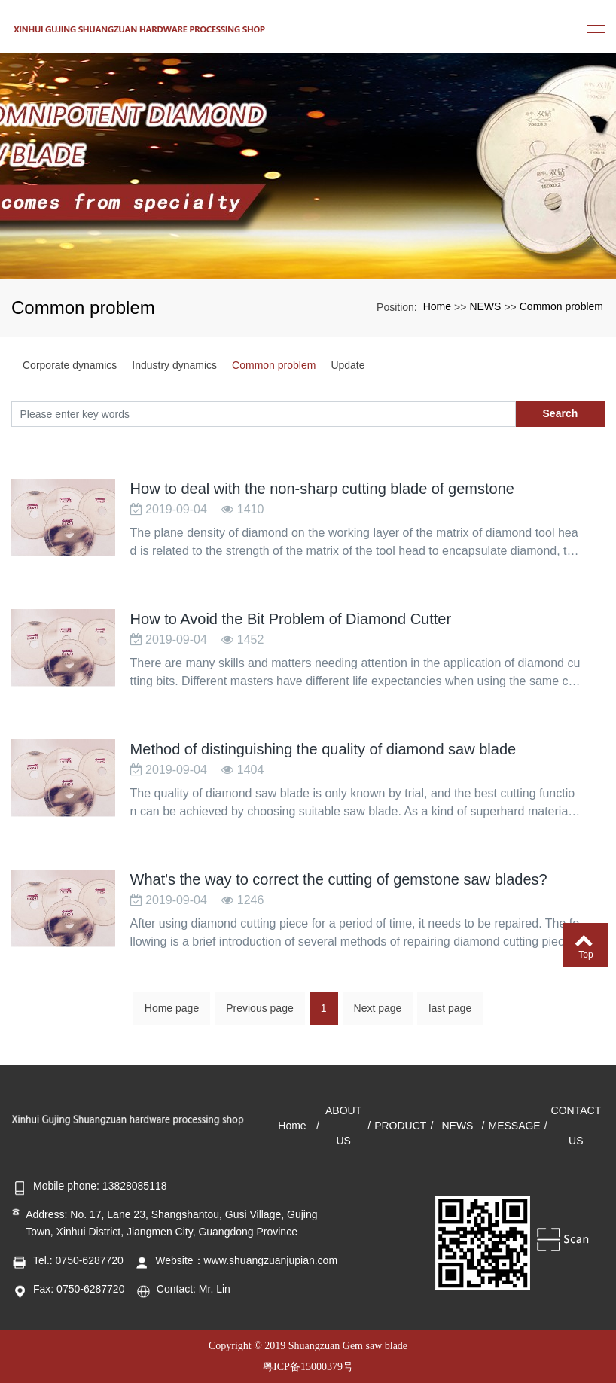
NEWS (485, 306)
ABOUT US (343, 1125)
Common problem (561, 306)
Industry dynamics (174, 365)
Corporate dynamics (70, 365)
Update (347, 365)
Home (437, 306)
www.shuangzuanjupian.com (270, 1260)
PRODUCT (400, 1125)
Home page (172, 1014)
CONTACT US (576, 1125)
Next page (378, 1014)
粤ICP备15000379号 (308, 1366)
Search (560, 413)
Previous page (260, 1014)
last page (449, 1014)
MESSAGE (514, 1125)
